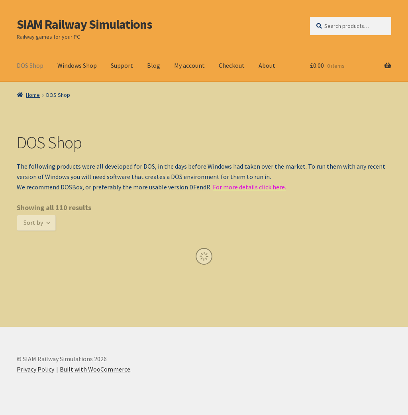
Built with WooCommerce (95, 369)
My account (189, 65)
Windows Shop (77, 65)
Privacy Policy (35, 369)
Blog (153, 65)
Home (33, 94)
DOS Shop (30, 65)
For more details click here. (249, 187)
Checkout (232, 65)
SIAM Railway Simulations (84, 24)
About (267, 65)
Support (122, 65)
